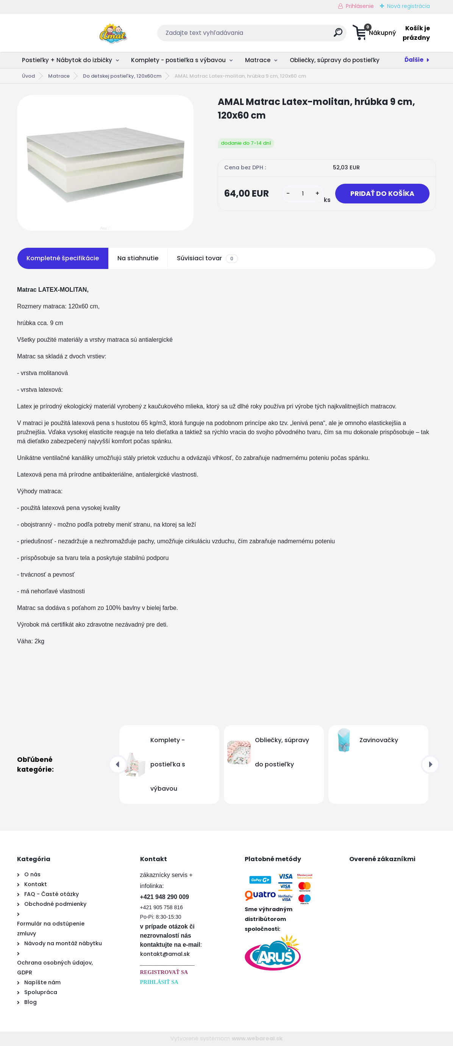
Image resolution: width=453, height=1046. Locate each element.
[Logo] (63, 33)
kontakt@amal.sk (165, 954)
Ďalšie (414, 60)
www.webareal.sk (257, 1038)
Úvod (28, 76)
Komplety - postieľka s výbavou (178, 60)
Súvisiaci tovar (207, 258)
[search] (301, 35)
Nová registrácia (408, 6)
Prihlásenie (360, 6)
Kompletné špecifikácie (63, 258)
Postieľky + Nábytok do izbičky (67, 60)
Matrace (257, 60)
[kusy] (303, 193)
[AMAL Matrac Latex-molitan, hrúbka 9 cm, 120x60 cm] (105, 163)
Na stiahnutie (137, 258)
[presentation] (117, 764)
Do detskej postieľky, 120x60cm (122, 76)
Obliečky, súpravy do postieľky (335, 60)
